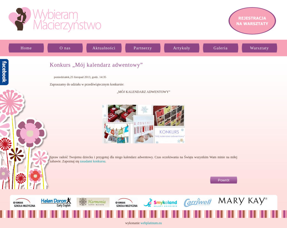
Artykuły (181, 48)
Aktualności (104, 48)
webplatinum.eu (151, 223)
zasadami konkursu (92, 161)
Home (26, 48)
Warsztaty (259, 48)
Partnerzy (143, 48)
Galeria (220, 48)
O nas (65, 48)
